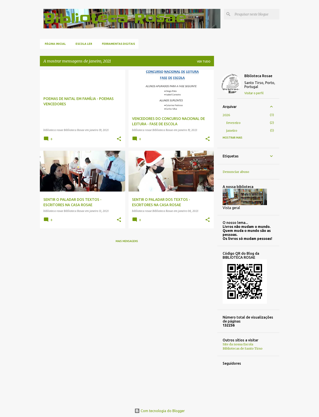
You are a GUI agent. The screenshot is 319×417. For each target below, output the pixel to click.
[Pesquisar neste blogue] (256, 14)
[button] (119, 139)
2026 (226, 115)
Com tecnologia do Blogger (159, 411)
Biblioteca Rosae (114, 18)
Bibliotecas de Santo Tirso (243, 348)
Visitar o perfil (254, 93)
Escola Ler (82, 43)
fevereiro (233, 123)
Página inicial (53, 43)
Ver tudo (203, 61)
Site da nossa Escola (238, 344)
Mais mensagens (127, 241)
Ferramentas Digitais (117, 43)
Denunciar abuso (236, 172)
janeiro (231, 131)
